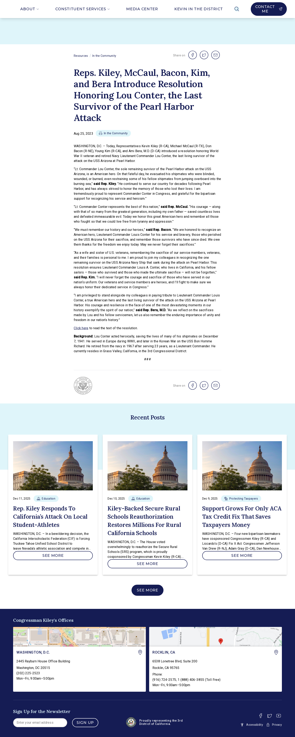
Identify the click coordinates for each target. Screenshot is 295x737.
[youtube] (278, 715)
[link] (53, 505)
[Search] (237, 9)
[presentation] (40, 722)
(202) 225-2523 (28, 673)
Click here (81, 328)
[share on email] (215, 55)
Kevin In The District (198, 9)
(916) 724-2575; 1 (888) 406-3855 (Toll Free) (186, 680)
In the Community (104, 55)
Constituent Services (82, 9)
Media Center (142, 9)
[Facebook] (261, 716)
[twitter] (269, 715)
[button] (113, 133)
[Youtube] (279, 716)
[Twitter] (270, 716)
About (29, 9)
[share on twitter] (204, 55)
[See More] (53, 555)
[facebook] (260, 715)
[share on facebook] (192, 55)
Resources (81, 55)
